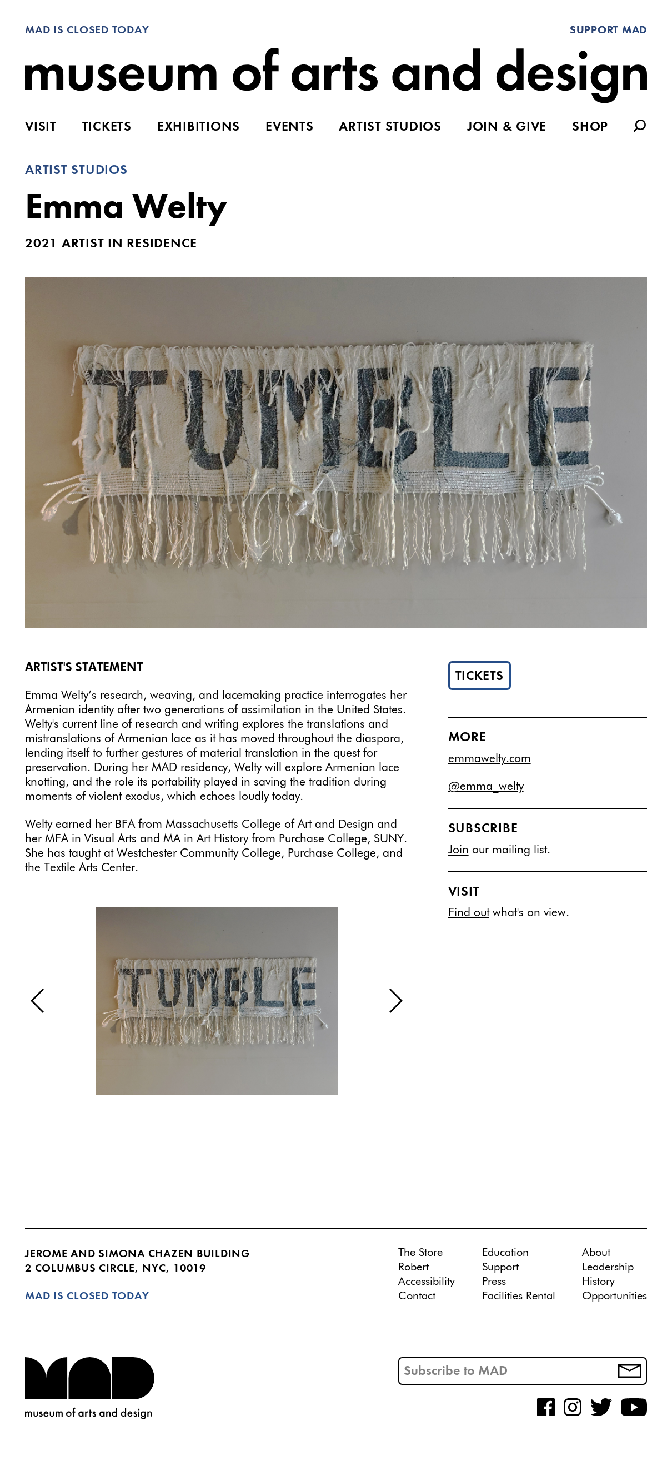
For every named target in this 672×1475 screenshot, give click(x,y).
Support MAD (608, 30)
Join (458, 850)
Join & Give (506, 127)
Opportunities (614, 1296)
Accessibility (426, 1281)
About (596, 1252)
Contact (416, 1296)
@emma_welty (486, 787)
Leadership (608, 1267)
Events (289, 127)
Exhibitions (198, 127)
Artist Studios (390, 127)
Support (500, 1267)
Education (505, 1252)
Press (494, 1281)
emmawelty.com (489, 759)
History (598, 1281)
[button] (38, 1001)
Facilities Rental (518, 1296)
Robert (413, 1267)
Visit (41, 127)
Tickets (107, 127)
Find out (468, 913)
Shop (590, 127)
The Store (420, 1252)
